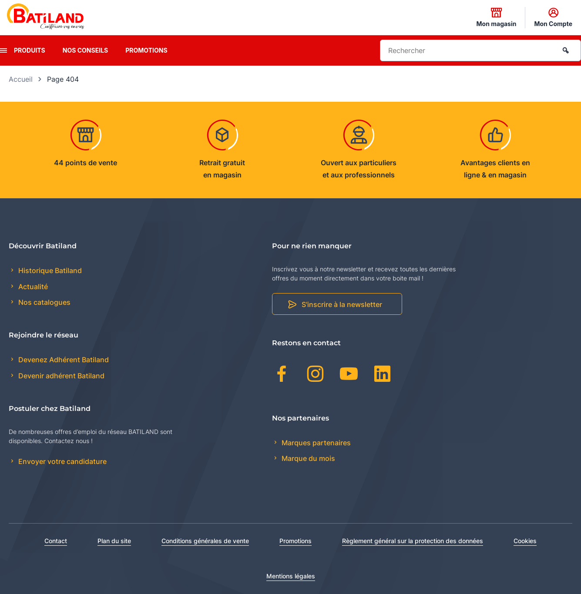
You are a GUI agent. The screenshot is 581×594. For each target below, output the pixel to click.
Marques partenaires (315, 442)
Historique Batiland (49, 270)
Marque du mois (307, 458)
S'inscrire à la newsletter (342, 304)
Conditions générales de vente (205, 540)
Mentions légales (290, 576)
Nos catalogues (44, 302)
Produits (29, 50)
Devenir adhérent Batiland (60, 375)
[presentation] (3, 50)
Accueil (21, 79)
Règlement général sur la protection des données (412, 540)
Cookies (525, 540)
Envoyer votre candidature (62, 461)
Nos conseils (85, 50)
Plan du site (114, 540)
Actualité (32, 286)
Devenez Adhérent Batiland (63, 359)
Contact (55, 540)
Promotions (146, 50)
